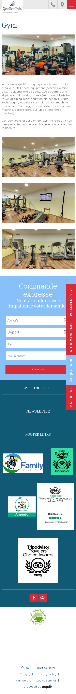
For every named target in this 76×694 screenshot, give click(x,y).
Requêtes (38, 369)
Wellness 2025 (71, 302)
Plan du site (23, 680)
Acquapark (71, 370)
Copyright (26, 674)
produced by (38, 687)
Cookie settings (46, 680)
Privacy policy (47, 674)
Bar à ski (71, 397)
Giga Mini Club (71, 337)
